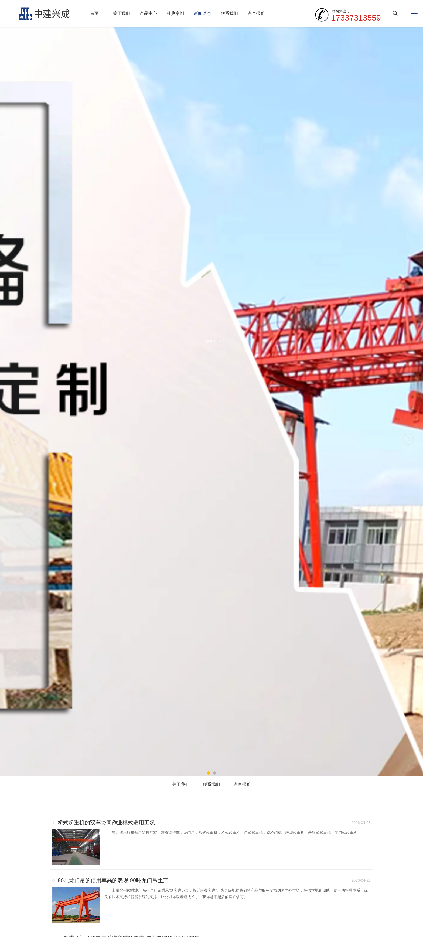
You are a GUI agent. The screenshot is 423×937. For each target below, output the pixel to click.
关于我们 (121, 13)
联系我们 (229, 13)
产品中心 (148, 13)
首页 (94, 13)
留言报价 (256, 13)
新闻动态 (202, 13)
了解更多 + (211, 341)
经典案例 (175, 13)
